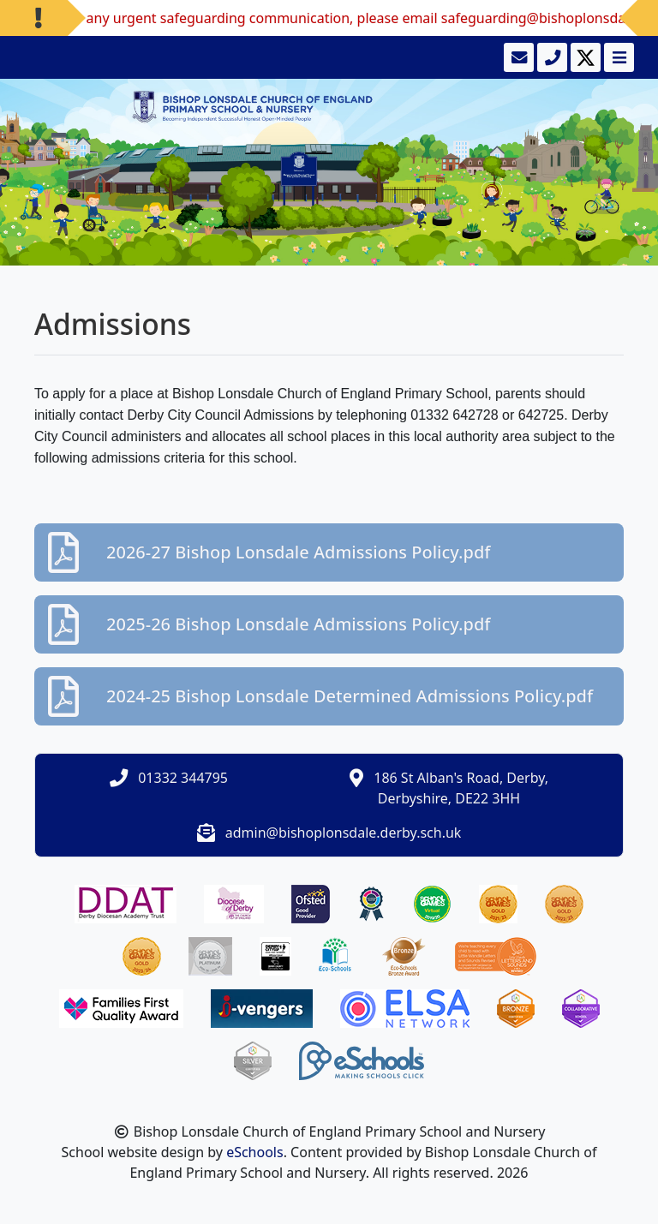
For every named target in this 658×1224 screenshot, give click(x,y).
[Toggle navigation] (617, 57)
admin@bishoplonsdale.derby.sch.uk (343, 832)
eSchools (255, 1152)
